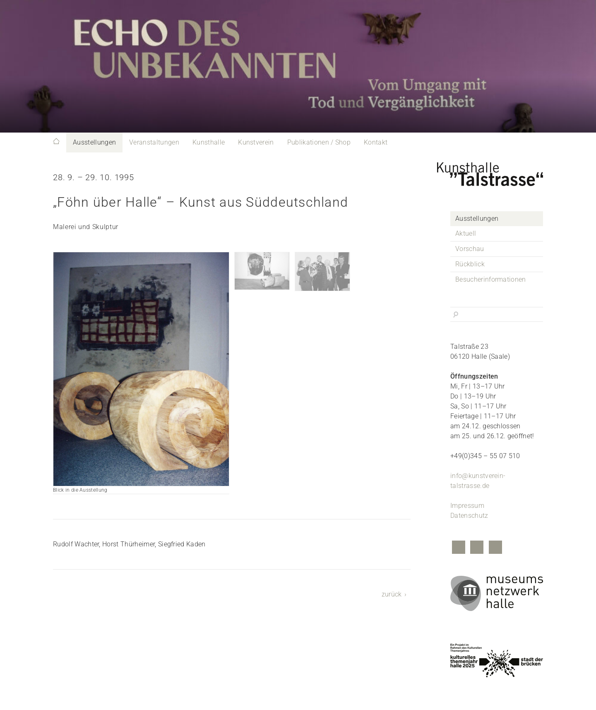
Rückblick (470, 264)
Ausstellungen (94, 142)
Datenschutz (469, 515)
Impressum (467, 506)
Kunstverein (256, 142)
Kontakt (375, 142)
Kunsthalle (208, 142)
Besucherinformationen (490, 279)
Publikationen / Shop (319, 142)
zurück (392, 594)
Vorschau (469, 249)
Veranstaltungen (154, 142)
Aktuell (465, 233)
